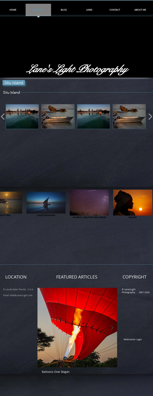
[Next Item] (112, 327)
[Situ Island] (13, 82)
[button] (22, 116)
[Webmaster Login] (132, 339)
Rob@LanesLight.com (21, 295)
